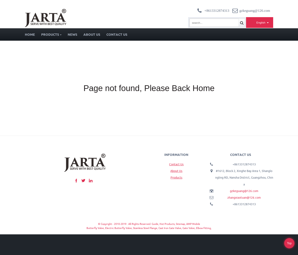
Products (51, 34)
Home (30, 34)
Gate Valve (189, 228)
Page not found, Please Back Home (149, 88)
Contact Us (116, 34)
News (72, 34)
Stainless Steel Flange (145, 228)
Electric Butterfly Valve (118, 228)
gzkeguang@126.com (244, 191)
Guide (155, 224)
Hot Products (167, 224)
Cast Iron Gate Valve (170, 228)
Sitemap (180, 224)
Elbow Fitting (203, 228)
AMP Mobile (193, 224)
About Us (91, 34)
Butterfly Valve (95, 228)
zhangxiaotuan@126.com (244, 197)
